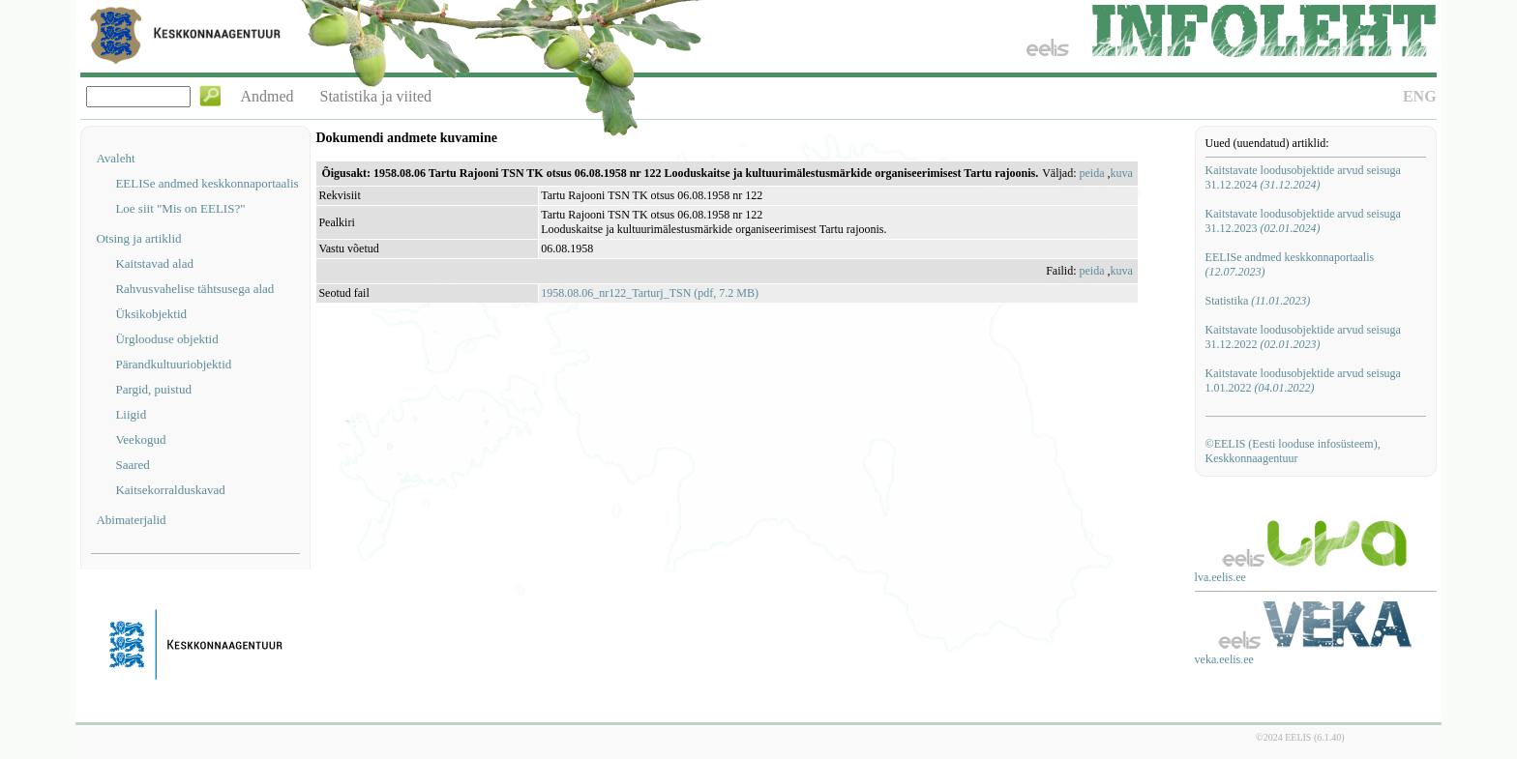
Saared (132, 464)
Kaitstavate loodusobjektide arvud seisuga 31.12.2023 (1303, 221)
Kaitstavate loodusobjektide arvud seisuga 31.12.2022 (1303, 337)
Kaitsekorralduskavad (169, 489)
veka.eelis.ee (1224, 659)
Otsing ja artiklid (138, 238)
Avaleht (115, 158)
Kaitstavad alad (154, 263)
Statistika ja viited (376, 96)
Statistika (1258, 300)
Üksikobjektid (151, 314)
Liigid (130, 414)
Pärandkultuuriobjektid (173, 364)
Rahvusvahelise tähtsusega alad (194, 288)
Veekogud (140, 439)
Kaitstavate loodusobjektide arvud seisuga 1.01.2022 (1303, 380)
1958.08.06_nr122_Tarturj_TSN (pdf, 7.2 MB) (649, 293)
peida (1092, 173)
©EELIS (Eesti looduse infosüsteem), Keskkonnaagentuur (1293, 451)
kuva (1122, 173)
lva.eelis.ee (1220, 577)
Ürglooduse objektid (166, 339)
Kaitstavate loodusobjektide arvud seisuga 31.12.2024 (1303, 177)
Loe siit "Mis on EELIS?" (180, 208)
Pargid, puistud (153, 389)
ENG (1420, 96)
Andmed (266, 96)
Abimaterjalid (130, 519)
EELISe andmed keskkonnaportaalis (206, 183)
